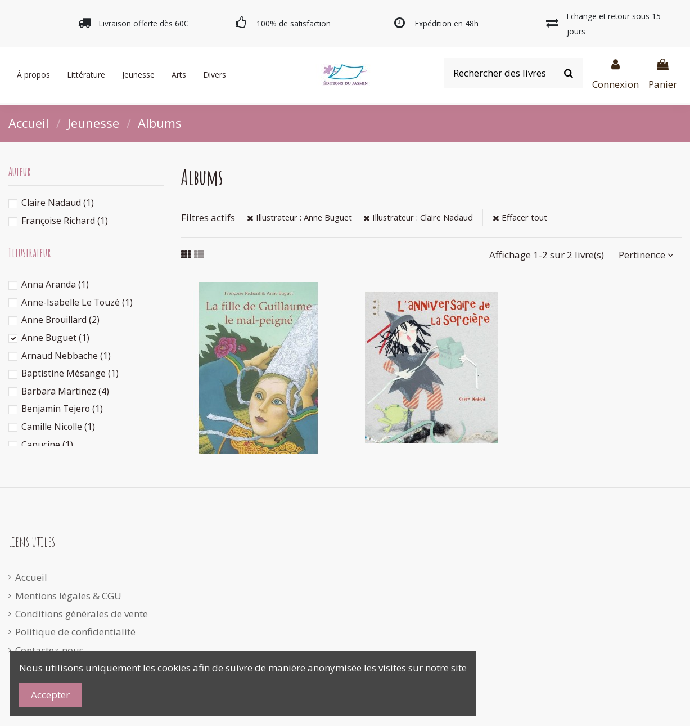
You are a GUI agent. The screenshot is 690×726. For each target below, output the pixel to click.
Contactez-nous (49, 650)
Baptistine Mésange (70, 373)
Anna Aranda (55, 284)
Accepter (50, 694)
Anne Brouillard (60, 319)
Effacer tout (520, 217)
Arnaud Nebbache (66, 355)
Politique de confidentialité (75, 631)
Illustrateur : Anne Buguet (299, 217)
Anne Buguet (55, 337)
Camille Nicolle (58, 426)
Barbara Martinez (65, 391)
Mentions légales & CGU (68, 595)
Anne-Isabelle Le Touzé (77, 302)
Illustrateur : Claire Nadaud (418, 217)
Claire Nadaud (57, 202)
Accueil (31, 577)
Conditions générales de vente (81, 613)
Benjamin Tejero (62, 408)
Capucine (47, 444)
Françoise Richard (64, 220)
